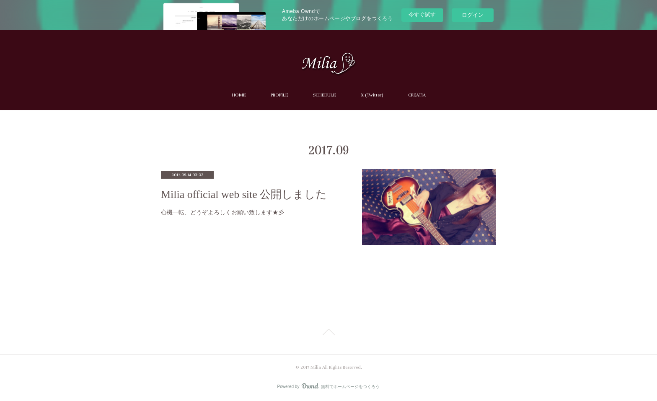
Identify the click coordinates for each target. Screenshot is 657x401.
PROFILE (279, 95)
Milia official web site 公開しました (244, 194)
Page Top (328, 333)
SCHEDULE (324, 95)
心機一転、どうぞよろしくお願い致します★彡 (222, 212)
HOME (239, 95)
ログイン (473, 15)
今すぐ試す (422, 14)
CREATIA (417, 95)
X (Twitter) (372, 95)
